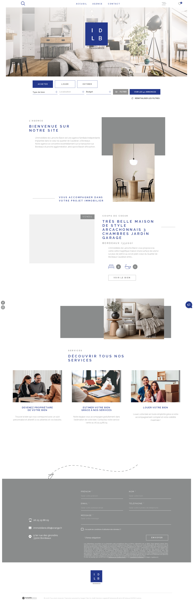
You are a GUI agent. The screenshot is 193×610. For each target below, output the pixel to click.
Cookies (138, 598)
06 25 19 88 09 (41, 520)
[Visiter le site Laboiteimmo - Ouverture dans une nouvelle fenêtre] (29, 598)
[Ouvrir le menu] (164, 3)
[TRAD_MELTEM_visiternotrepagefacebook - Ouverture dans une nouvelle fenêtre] (3, 303)
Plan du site (90, 598)
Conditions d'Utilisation (137, 557)
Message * (87, 515)
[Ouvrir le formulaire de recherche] (120, 92)
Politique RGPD (129, 598)
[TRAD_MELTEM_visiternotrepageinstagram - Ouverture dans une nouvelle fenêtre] (3, 307)
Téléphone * (136, 504)
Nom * (132, 492)
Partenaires (113, 598)
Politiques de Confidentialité (117, 557)
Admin (120, 598)
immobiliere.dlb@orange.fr (47, 527)
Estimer (87, 84)
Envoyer (157, 538)
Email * (85, 504)
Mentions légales (102, 598)
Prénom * (87, 492)
